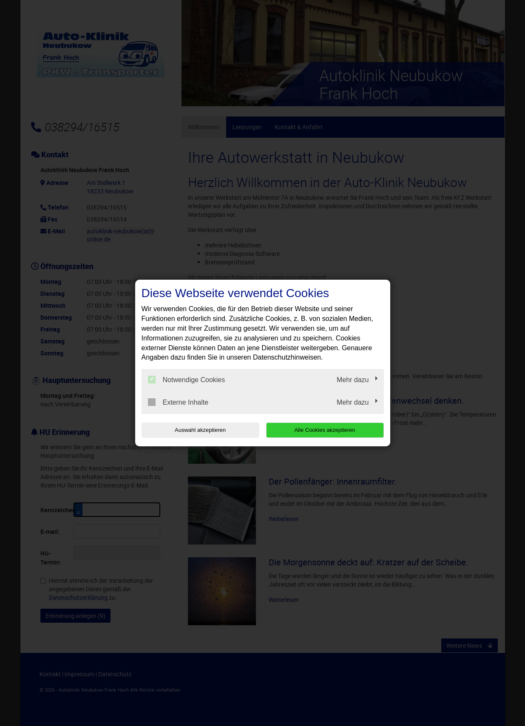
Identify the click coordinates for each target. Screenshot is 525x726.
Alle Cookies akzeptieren (329, 430)
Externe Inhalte (178, 402)
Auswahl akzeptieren (195, 430)
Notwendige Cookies (186, 379)
